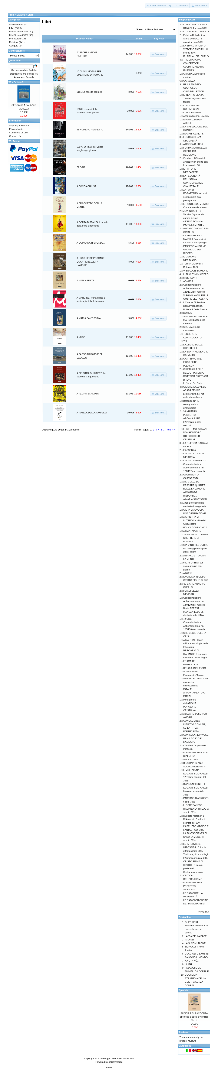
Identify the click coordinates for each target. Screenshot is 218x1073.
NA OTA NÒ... (192, 960)
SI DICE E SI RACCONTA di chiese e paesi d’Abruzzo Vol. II (194, 1017)
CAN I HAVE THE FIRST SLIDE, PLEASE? (192, 362)
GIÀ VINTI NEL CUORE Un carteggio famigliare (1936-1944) (195, 548)
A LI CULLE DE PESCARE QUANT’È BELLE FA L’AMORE (91, 261)
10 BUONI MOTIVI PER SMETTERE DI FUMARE (195, 538)
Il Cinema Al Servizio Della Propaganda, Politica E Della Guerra (195, 306)
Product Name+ (84, 38)
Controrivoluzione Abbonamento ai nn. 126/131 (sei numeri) (194, 288)
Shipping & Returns (19, 125)
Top (12, 14)
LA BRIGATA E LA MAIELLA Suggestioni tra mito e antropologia (195, 239)
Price (139, 38)
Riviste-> (13, 42)
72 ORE (81, 167)
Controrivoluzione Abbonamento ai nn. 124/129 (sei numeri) (194, 601)
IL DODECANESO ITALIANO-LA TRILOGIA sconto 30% (196, 808)
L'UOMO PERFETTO (194, 460)
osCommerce (115, 1062)
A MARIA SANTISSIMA (89, 318)
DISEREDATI (190, 277)
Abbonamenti (16, 24)
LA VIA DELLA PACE (196, 936)
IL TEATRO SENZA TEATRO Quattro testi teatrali (194, 98)
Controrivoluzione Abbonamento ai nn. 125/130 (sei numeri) (194, 626)
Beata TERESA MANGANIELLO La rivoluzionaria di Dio (193, 612)
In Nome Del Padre (193, 383)
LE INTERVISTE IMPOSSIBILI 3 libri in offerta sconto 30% (194, 847)
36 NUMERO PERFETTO (90, 129)
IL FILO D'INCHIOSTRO (195, 274)
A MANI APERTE (86, 280)
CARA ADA (189, 80)
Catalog (21, 14)
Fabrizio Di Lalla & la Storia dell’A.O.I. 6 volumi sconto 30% (194, 38)
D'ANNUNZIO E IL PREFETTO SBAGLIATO (192, 886)
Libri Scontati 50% (18, 35)
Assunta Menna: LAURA (196, 116)
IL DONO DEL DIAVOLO (196, 31)
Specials (183, 990)
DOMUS (187, 313)
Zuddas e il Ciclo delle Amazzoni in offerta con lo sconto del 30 (195, 161)
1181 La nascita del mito (89, 92)
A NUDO (81, 337)
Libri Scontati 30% (18, 31)
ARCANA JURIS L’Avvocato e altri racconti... (192, 422)
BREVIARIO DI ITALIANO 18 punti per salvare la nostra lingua (195, 654)
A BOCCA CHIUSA (86, 186)
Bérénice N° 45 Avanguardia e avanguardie (191, 404)
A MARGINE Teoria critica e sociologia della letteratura (195, 643)
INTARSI (189, 939)
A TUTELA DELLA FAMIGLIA (92, 412)
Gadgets (13, 45)
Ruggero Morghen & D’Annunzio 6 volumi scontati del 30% (194, 819)
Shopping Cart (187, 19)
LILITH (188, 964)
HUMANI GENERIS (193, 133)
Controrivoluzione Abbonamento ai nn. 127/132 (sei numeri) (194, 467)
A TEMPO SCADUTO (88, 393)
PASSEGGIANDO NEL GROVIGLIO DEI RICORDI (195, 249)
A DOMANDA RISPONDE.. (91, 242)
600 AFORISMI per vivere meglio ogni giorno (193, 566)
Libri (30, 14)
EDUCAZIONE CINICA (195, 527)
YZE (185, 341)
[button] (159, 5)
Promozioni (15, 38)
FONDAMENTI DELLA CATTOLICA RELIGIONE (195, 151)
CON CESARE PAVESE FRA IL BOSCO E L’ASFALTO (195, 738)
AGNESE (188, 281)
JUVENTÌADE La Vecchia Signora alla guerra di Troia (194, 214)
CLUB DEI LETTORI (194, 91)
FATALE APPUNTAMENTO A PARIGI (194, 693)
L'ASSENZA (189, 450)
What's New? (16, 82)
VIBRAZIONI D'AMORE (195, 270)
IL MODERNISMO (192, 112)
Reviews (183, 1032)
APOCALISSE (190, 759)
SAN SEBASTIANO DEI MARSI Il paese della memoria (195, 320)
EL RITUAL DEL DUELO (196, 56)
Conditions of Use (18, 132)
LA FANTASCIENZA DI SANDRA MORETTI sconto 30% (195, 837)
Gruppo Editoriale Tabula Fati (118, 1058)
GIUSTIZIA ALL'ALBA (194, 387)
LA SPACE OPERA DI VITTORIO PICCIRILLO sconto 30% (195, 49)
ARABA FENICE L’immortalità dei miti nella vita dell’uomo (194, 394)
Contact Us (15, 136)
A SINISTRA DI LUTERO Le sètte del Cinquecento (194, 520)
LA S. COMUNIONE (195, 943)
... (164, 429)
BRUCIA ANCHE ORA (195, 668)
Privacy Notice (16, 129)
